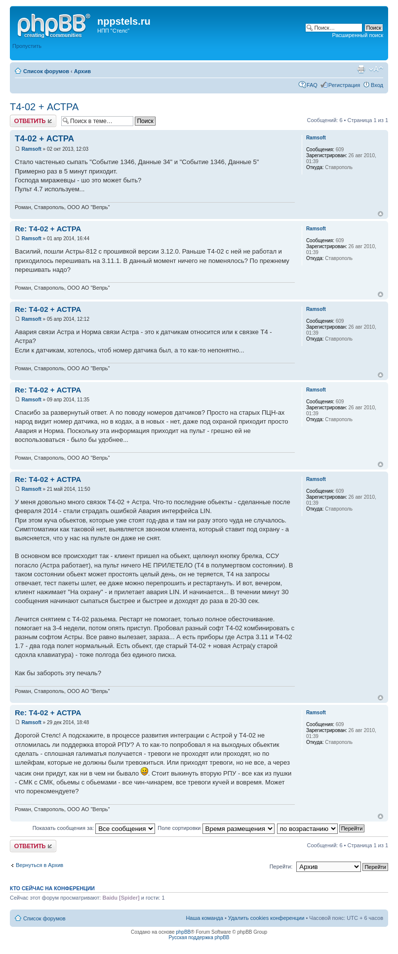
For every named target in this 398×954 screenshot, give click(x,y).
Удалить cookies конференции (266, 918)
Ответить (33, 121)
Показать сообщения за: (94, 828)
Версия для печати (361, 69)
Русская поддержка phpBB (198, 937)
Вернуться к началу (380, 214)
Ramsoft (31, 149)
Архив (82, 71)
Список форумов (46, 71)
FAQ (312, 85)
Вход (377, 85)
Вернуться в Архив (39, 865)
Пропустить (26, 46)
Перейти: (281, 866)
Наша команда (204, 918)
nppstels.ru (124, 21)
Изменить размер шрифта (376, 69)
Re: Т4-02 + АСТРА (48, 228)
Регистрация (344, 85)
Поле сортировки (216, 828)
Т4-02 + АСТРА (44, 106)
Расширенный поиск (357, 35)
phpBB (183, 932)
